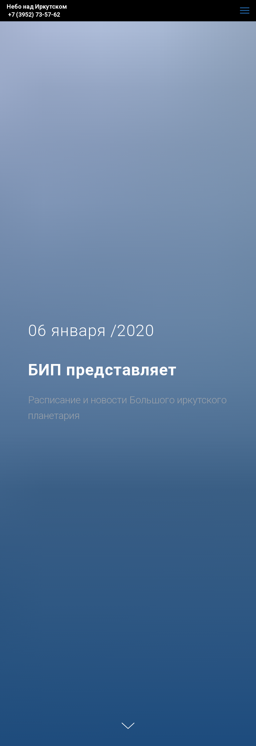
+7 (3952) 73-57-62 (34, 14)
